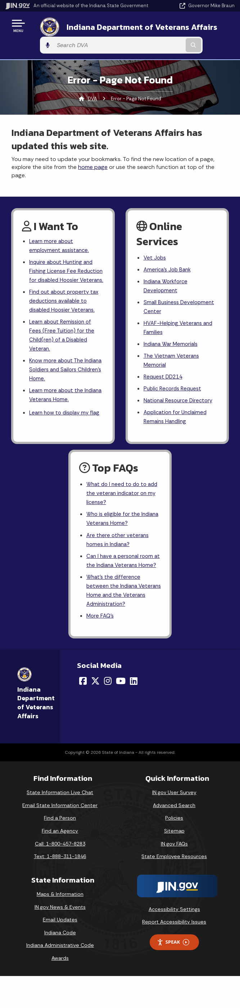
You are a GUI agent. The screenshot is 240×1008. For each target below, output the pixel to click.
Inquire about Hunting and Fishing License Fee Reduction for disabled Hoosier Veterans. (63, 265)
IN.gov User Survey (174, 824)
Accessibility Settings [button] (174, 941)
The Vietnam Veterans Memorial (173, 354)
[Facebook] (83, 712)
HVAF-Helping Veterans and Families (180, 319)
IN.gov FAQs (174, 875)
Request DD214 (165, 372)
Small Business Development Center (181, 297)
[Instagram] (108, 712)
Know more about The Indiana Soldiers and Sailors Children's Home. (64, 376)
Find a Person (60, 850)
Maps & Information (60, 925)
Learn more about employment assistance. (61, 232)
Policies (174, 850)
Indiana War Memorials (172, 337)
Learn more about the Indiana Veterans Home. (60, 403)
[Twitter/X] (95, 712)
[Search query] (202, 29)
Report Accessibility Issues (174, 953)
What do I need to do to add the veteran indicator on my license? (120, 505)
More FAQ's (101, 647)
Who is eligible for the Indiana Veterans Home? (118, 533)
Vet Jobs (155, 244)
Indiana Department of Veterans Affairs (101, 28)
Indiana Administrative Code (60, 977)
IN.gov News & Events (60, 938)
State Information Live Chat (60, 824)
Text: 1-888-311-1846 (60, 888)
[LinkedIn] (133, 712)
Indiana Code (60, 964)
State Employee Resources (174, 888)
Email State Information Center (60, 837)
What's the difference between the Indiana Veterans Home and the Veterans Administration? (119, 619)
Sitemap (174, 862)
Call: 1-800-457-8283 (60, 875)
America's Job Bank (169, 257)
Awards (60, 989)
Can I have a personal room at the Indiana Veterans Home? (121, 582)
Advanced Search (174, 837)
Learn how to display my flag (61, 427)
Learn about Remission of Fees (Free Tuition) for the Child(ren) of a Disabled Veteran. (63, 339)
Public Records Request (174, 385)
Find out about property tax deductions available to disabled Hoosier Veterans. (66, 301)
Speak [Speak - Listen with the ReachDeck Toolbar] (173, 973)
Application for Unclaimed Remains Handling (177, 414)
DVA (92, 85)
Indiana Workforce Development (167, 274)
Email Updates (60, 951)
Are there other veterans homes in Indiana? (118, 555)
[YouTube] (121, 712)
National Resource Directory (180, 397)
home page (93, 153)
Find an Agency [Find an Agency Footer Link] (60, 862)
